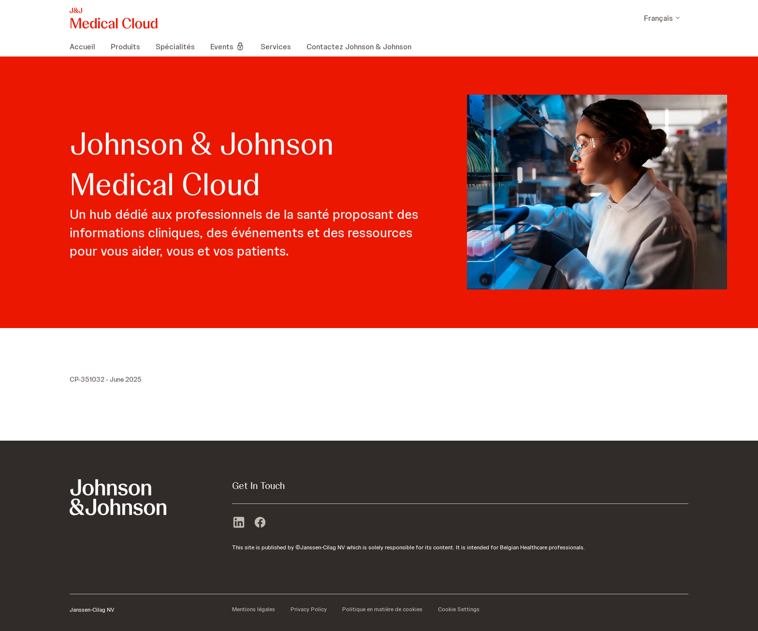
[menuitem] (86, 46)
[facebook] (260, 523)
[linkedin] (239, 523)
